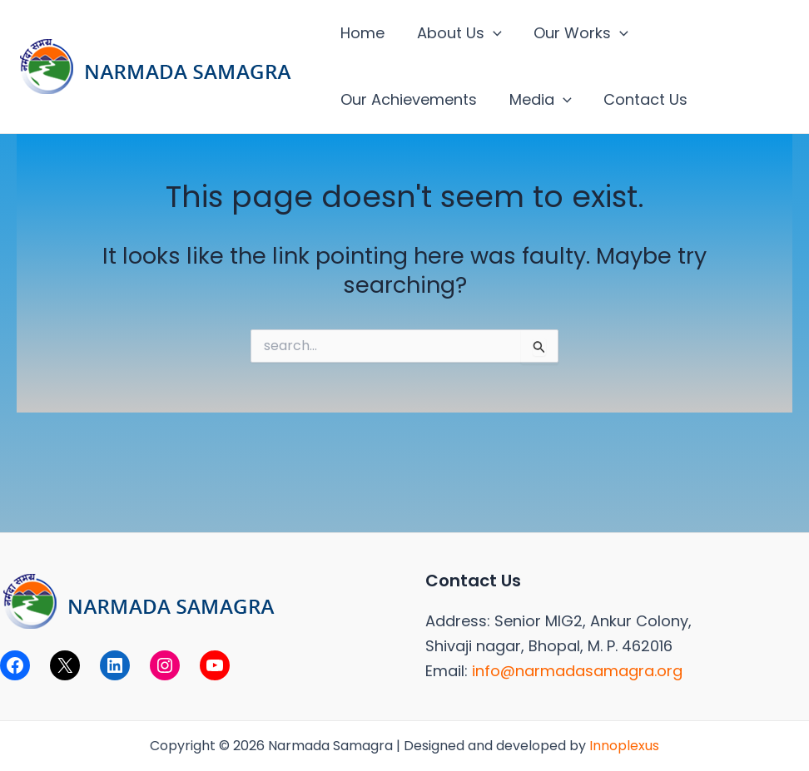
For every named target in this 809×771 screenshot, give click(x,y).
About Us (456, 33)
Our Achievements (408, 99)
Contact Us (640, 99)
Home (362, 32)
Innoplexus (624, 745)
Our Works (576, 33)
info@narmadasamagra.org (577, 670)
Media (537, 100)
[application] (490, 33)
